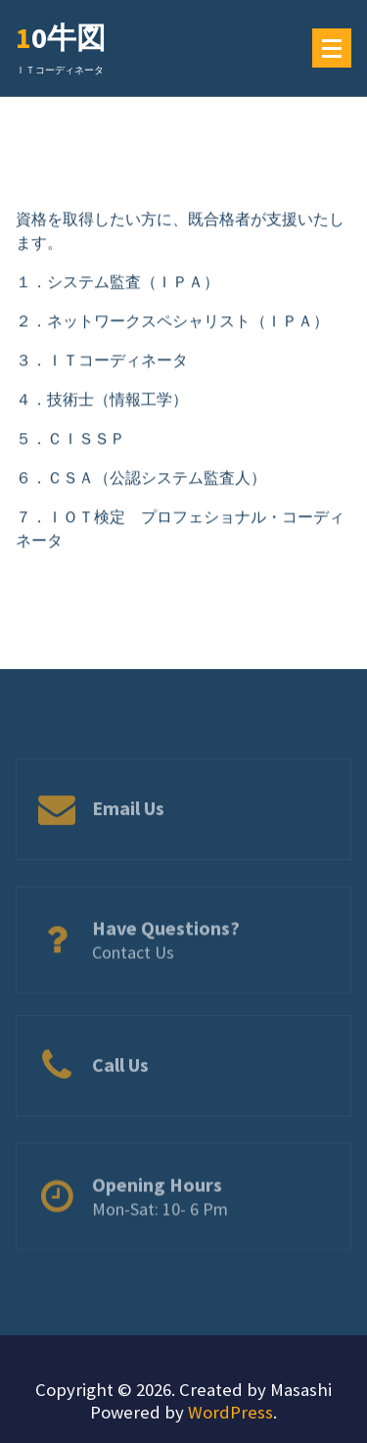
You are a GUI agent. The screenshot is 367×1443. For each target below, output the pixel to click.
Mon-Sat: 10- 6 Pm (160, 1222)
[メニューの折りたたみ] (331, 48)
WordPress (230, 1412)
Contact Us (133, 965)
